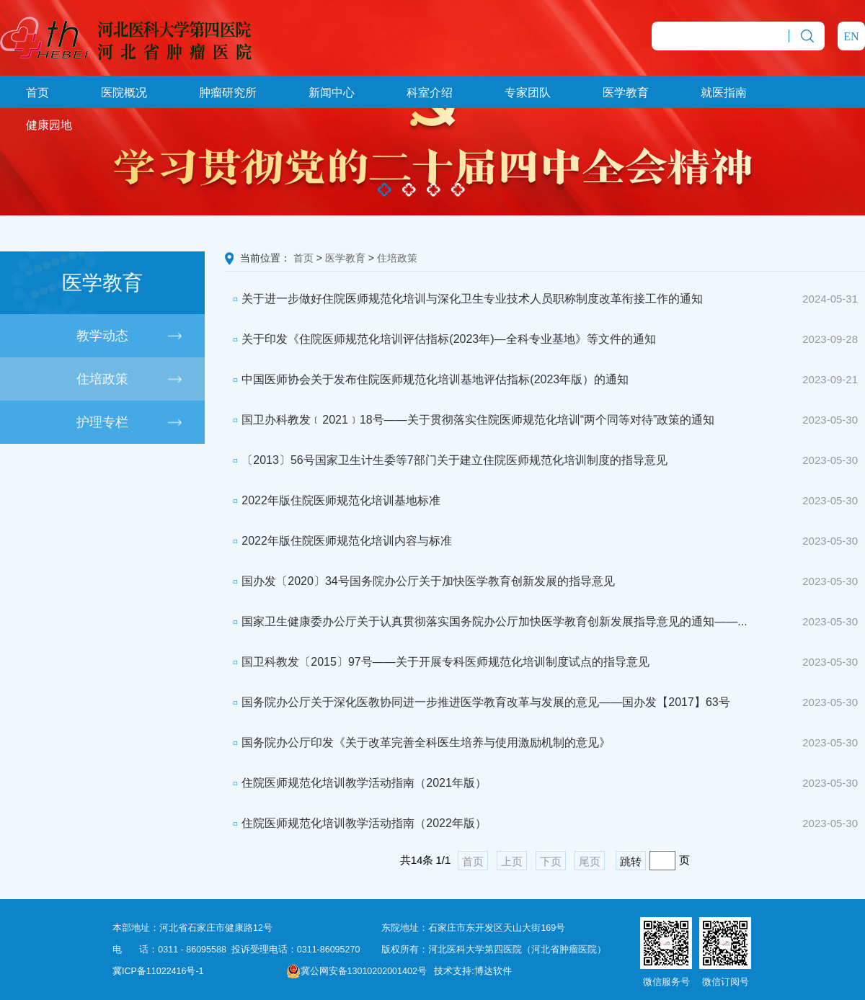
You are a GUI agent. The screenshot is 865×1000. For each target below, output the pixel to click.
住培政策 (102, 379)
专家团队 (528, 92)
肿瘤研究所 (228, 92)
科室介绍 (430, 92)
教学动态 (102, 336)
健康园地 (49, 125)
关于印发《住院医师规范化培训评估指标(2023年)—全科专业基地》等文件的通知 (440, 339)
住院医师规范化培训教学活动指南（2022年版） (356, 823)
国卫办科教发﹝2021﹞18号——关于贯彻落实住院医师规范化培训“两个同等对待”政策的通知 (469, 420)
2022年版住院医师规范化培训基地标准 (332, 500)
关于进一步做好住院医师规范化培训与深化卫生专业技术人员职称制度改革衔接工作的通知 (464, 299)
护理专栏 (102, 422)
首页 (37, 92)
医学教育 (626, 92)
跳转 (631, 861)
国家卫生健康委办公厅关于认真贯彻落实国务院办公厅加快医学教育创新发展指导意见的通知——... (486, 621)
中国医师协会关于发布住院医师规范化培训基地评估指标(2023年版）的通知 (427, 379)
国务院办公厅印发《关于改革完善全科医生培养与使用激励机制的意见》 (418, 742)
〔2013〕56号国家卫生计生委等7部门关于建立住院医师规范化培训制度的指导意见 (446, 460)
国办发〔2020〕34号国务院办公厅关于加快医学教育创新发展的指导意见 (420, 581)
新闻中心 (332, 92)
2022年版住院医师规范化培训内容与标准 (338, 541)
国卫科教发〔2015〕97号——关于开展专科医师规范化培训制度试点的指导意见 (437, 662)
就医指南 (724, 92)
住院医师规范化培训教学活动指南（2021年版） (356, 783)
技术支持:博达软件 (472, 971)
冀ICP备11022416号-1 (158, 971)
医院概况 (124, 92)
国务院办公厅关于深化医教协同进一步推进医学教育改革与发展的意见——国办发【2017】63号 (477, 702)
